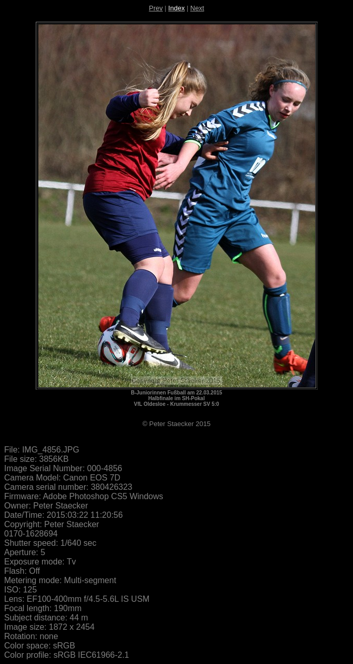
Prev (156, 8)
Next (197, 8)
